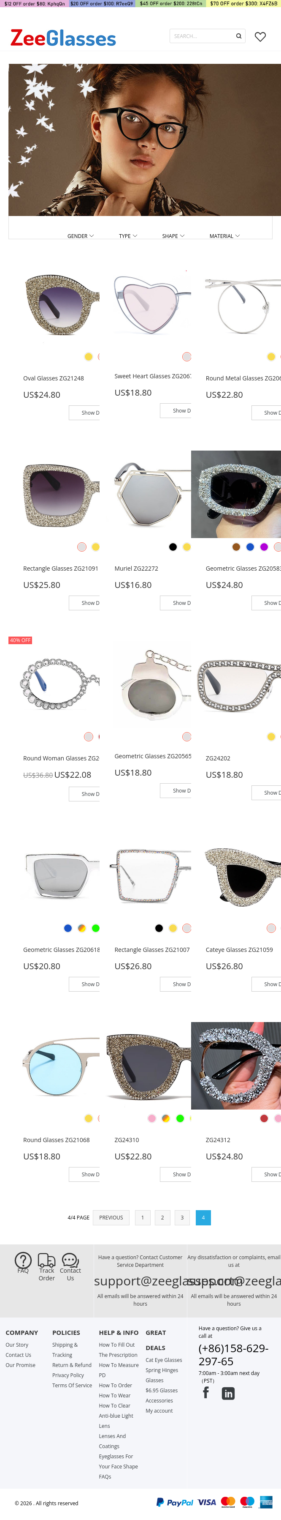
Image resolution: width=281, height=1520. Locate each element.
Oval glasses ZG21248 (53, 378)
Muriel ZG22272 (136, 568)
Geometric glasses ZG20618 (61, 950)
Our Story (16, 1344)
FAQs (105, 1476)
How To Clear (114, 1405)
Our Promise (20, 1365)
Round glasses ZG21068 (56, 1140)
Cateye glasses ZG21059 (239, 950)
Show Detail (96, 412)
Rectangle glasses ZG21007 (151, 950)
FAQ (23, 1270)
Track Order (46, 1274)
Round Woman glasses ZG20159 (68, 758)
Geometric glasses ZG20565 (153, 756)
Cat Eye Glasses (164, 1360)
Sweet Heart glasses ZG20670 (155, 376)
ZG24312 (218, 1140)
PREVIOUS (111, 1217)
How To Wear (115, 1395)
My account (159, 1410)
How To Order (115, 1385)
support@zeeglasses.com (168, 1280)
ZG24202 (218, 758)
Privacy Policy (68, 1375)
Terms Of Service (72, 1385)
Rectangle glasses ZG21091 (60, 568)
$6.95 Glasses (162, 1390)
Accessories (159, 1400)
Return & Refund (72, 1365)
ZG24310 (126, 1140)
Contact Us (70, 1274)
